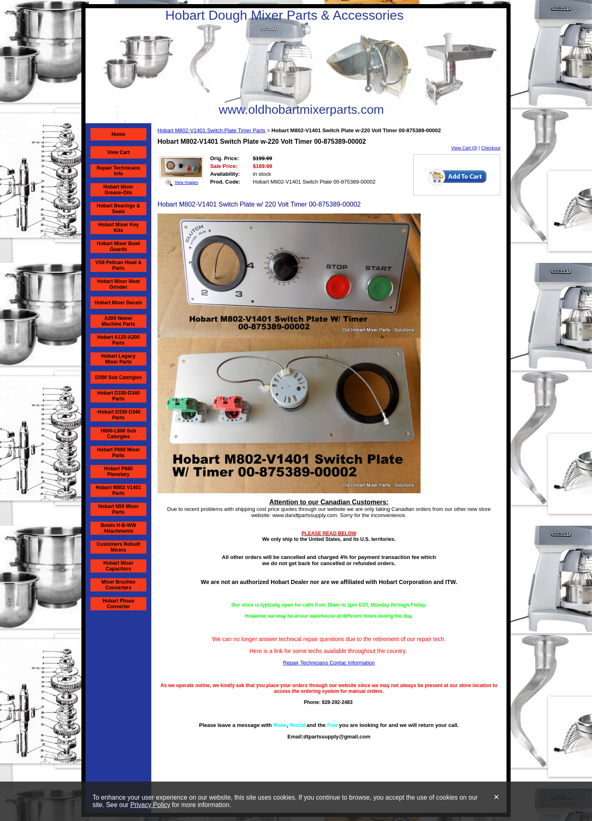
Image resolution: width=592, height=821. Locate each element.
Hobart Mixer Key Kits (118, 227)
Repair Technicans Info (118, 171)
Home (118, 134)
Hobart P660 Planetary (118, 471)
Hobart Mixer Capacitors (118, 566)
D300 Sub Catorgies (118, 377)
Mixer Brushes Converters (119, 585)
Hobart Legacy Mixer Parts (118, 359)
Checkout (490, 147)
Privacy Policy (150, 804)
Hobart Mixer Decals (118, 303)
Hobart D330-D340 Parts (118, 396)
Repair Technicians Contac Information (329, 663)
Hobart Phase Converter (118, 603)
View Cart (118, 152)
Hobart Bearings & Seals (118, 208)
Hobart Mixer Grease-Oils (118, 189)
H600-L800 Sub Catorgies (118, 433)
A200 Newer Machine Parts (118, 321)
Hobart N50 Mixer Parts (118, 509)
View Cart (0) (464, 147)
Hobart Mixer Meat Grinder (118, 284)
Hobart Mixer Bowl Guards (118, 246)
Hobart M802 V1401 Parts (118, 490)
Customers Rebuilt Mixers (119, 547)
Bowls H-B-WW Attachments (118, 528)
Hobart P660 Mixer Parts (118, 452)
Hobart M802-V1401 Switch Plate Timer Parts (211, 130)
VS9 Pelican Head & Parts (118, 265)
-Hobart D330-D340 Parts (118, 415)
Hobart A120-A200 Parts (118, 340)
